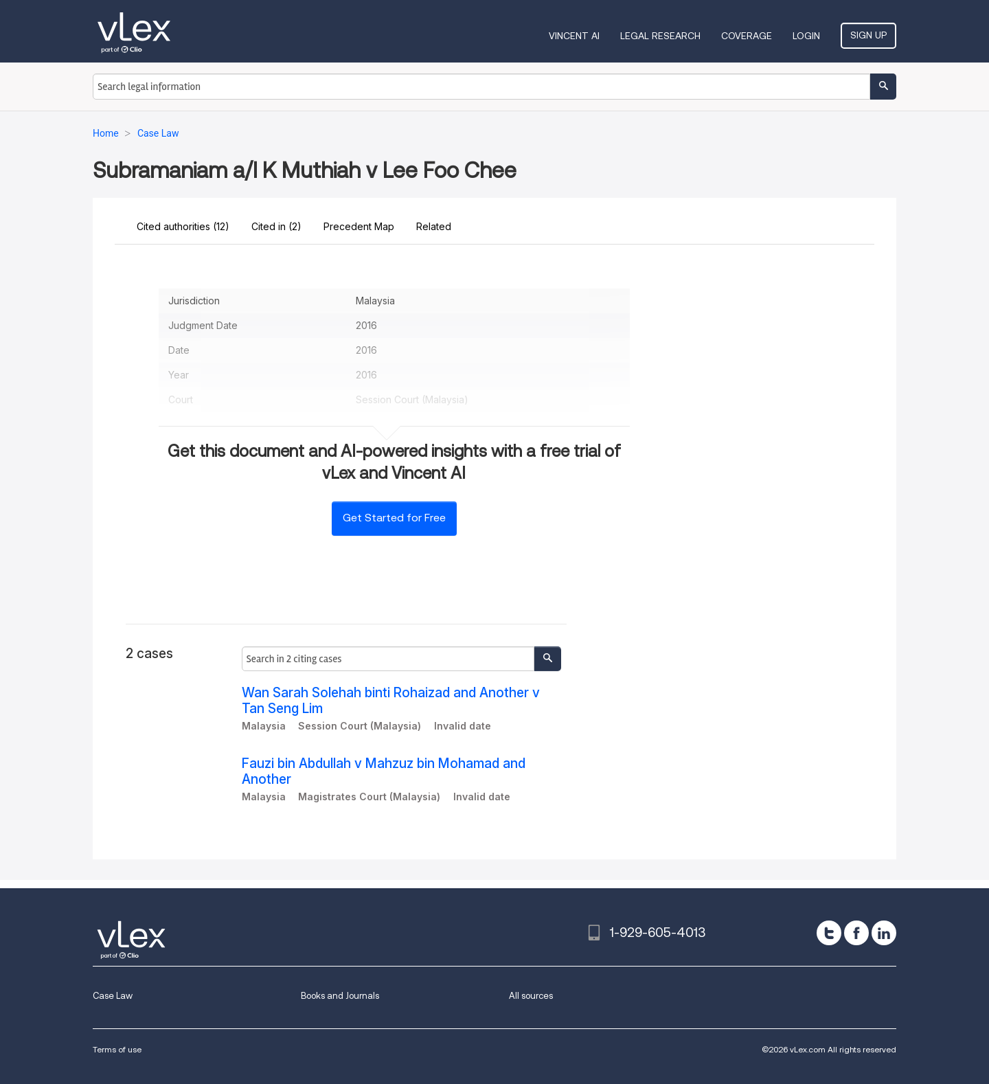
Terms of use (117, 1049)
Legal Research (660, 35)
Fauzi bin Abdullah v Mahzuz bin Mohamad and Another (383, 771)
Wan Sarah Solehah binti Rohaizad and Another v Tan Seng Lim (391, 700)
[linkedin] (884, 933)
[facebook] (856, 933)
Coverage (746, 35)
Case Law (113, 996)
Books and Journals (340, 996)
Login (806, 35)
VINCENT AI (574, 35)
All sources (531, 996)
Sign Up (868, 35)
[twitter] (829, 933)
